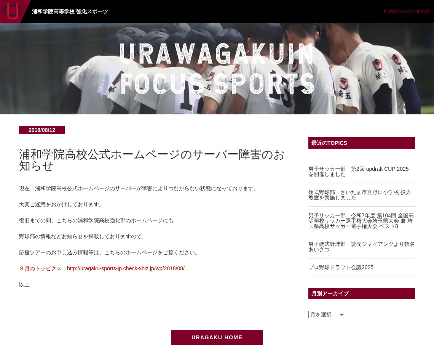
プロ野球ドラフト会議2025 (340, 267)
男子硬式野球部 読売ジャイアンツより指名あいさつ (361, 246)
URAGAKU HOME (408, 11)
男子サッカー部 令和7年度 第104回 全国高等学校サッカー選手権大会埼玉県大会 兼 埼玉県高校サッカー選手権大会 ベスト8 (361, 220)
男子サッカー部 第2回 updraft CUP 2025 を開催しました (358, 171)
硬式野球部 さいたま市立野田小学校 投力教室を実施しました (359, 195)
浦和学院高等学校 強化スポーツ (70, 11)
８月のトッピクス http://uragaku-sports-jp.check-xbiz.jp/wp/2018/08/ (102, 268)
